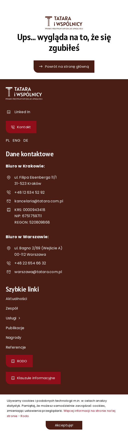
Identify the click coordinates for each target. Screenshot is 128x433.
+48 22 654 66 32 (30, 263)
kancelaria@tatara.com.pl (38, 201)
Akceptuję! (64, 425)
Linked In (22, 112)
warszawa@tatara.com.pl (38, 271)
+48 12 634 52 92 (29, 192)
